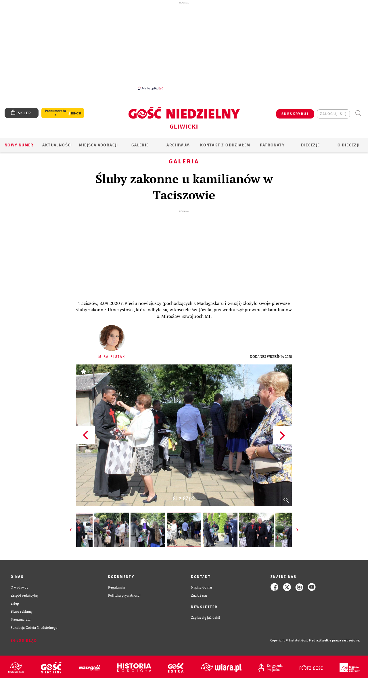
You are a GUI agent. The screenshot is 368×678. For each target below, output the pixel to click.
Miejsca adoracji (98, 145)
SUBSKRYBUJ (294, 114)
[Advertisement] (184, 45)
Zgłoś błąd (24, 641)
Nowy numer (19, 145)
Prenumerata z (55, 113)
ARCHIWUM (178, 145)
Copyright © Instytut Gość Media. (294, 640)
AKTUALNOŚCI (57, 145)
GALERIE (140, 145)
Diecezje (310, 145)
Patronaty (272, 145)
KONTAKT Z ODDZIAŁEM (225, 145)
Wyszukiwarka (358, 113)
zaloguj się (333, 114)
